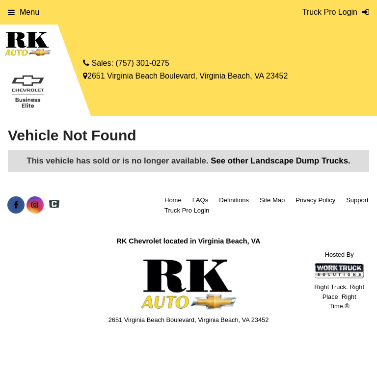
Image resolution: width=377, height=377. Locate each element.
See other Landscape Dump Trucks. (280, 160)
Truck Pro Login (186, 210)
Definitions (234, 200)
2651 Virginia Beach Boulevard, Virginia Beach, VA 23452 (185, 76)
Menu (23, 12)
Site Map (272, 200)
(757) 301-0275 (142, 63)
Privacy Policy (315, 200)
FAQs (200, 200)
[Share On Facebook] (16, 205)
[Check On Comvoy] (54, 205)
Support (357, 200)
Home (173, 200)
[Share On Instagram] (35, 205)
